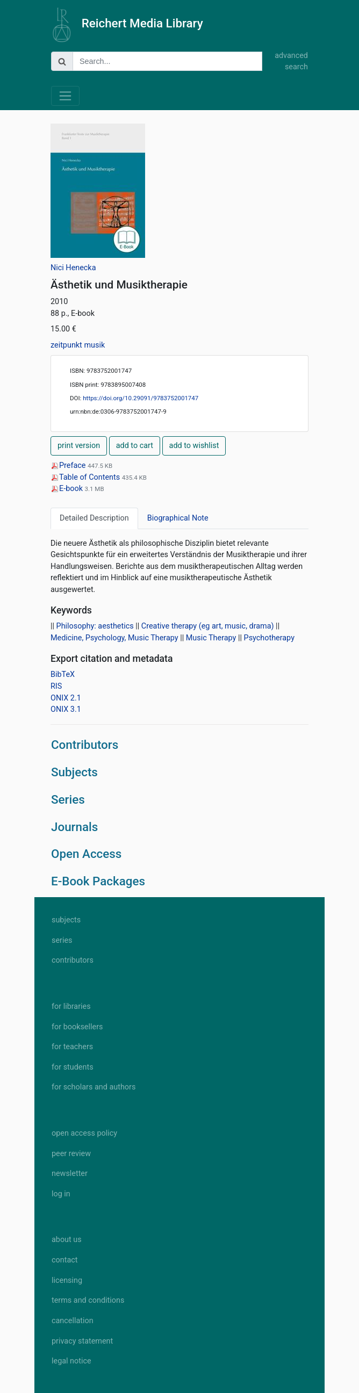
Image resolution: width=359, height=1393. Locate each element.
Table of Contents (86, 477)
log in (61, 1194)
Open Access (86, 854)
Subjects (74, 772)
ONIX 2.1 (66, 698)
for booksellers (77, 1026)
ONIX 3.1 (66, 709)
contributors (73, 960)
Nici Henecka (73, 267)
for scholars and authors (93, 1087)
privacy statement (82, 1341)
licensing (67, 1280)
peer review (71, 1153)
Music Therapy (211, 638)
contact (64, 1260)
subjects (66, 920)
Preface (69, 465)
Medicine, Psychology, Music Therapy (114, 638)
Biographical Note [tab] (178, 518)
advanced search (291, 61)
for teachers (72, 1046)
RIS (56, 686)
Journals (74, 827)
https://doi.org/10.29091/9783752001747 (140, 398)
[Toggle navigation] (65, 96)
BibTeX (63, 674)
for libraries (71, 1006)
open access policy (84, 1133)
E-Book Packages (98, 881)
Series (68, 799)
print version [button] (79, 445)
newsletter (70, 1173)
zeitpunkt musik (78, 345)
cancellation (73, 1320)
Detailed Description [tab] (94, 518)
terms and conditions (88, 1300)
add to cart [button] (134, 445)
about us (67, 1239)
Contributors (84, 745)
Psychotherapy (269, 638)
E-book (68, 488)
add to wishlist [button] (194, 445)
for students (73, 1067)
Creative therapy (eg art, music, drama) (207, 626)
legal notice (71, 1361)
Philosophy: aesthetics (95, 626)
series (62, 940)
